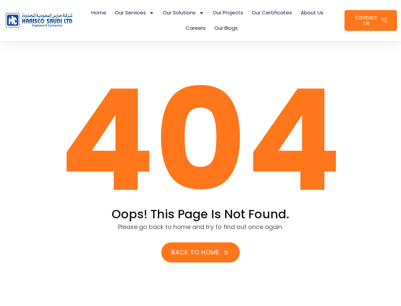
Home (98, 12)
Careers (196, 27)
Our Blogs (226, 27)
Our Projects (228, 12)
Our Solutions (183, 13)
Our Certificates (272, 12)
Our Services (134, 13)
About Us (312, 12)
